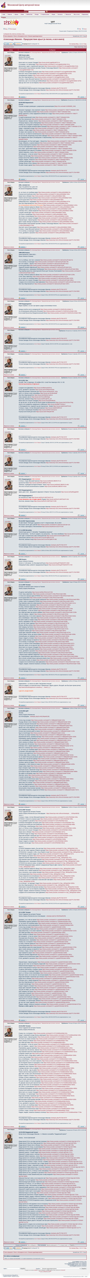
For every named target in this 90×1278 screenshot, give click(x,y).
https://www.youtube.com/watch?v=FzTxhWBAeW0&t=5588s (53, 1094)
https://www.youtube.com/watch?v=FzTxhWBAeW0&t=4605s (57, 1084)
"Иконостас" (68, 14)
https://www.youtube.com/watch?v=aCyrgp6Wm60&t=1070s (54, 73)
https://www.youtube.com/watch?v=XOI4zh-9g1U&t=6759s (64, 1187)
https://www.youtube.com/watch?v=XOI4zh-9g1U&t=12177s (63, 1227)
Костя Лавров (37, 93)
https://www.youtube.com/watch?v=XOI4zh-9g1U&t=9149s (61, 1209)
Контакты (60, 14)
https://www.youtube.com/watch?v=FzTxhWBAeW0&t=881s (48, 1042)
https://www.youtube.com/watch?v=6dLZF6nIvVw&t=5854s (57, 649)
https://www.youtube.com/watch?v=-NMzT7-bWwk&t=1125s (49, 119)
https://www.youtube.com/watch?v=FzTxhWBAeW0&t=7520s (51, 1110)
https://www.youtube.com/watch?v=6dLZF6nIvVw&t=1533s (53, 607)
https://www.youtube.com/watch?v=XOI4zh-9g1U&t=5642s (62, 1181)
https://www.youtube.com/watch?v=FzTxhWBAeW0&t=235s (63, 1035)
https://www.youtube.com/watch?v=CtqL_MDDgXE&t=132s (61, 848)
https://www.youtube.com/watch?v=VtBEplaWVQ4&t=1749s (54, 738)
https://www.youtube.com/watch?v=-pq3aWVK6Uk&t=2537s (47, 945)
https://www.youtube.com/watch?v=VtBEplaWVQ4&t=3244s (56, 755)
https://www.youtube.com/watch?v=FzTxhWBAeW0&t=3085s (56, 1068)
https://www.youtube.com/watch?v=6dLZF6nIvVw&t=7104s (63, 662)
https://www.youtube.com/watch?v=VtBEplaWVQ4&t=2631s (55, 749)
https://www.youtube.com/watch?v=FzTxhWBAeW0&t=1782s (49, 1053)
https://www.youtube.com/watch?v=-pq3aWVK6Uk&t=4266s (55, 962)
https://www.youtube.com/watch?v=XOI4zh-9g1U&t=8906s (63, 1207)
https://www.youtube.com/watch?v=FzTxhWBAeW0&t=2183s (54, 1059)
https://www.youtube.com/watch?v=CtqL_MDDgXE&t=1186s (61, 861)
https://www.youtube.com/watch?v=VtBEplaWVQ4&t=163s (48, 720)
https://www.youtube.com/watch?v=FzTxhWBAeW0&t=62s (50, 1033)
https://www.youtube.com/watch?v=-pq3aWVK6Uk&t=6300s (51, 982)
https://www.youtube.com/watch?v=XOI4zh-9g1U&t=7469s (53, 1192)
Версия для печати (9, 46)
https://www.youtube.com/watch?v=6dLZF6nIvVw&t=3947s (49, 630)
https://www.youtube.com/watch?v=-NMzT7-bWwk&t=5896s (48, 156)
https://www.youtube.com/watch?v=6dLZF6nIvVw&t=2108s (60, 612)
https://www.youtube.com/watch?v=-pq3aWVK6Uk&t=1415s (59, 930)
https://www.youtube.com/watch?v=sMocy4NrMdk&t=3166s (57, 229)
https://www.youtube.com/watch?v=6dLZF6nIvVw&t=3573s (50, 627)
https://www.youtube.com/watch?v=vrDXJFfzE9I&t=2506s (49, 839)
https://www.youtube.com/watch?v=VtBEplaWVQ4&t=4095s (57, 764)
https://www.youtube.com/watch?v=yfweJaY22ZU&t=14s (53, 524)
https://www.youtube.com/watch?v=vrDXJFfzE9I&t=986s (58, 824)
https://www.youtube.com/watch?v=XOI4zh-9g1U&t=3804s (56, 1169)
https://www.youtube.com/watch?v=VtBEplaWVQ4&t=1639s (59, 736)
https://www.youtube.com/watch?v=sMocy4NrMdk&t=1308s (57, 207)
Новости (10, 14)
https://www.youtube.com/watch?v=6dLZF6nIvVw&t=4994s (52, 641)
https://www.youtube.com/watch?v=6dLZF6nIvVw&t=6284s (55, 652)
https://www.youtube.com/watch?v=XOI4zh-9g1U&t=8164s (65, 1198)
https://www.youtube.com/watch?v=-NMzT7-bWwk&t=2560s (50, 130)
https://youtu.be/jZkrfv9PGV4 (53, 408)
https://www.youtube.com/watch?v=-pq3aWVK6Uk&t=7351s (48, 993)
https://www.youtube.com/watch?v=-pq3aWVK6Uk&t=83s (53, 919)
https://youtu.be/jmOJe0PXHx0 (62, 406)
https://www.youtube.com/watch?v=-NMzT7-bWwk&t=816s (52, 117)
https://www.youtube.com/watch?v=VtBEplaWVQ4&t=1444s (53, 735)
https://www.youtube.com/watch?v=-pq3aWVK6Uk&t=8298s (58, 1000)
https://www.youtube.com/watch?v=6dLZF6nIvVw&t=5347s (57, 645)
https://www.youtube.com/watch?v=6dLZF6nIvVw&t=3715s (51, 629)
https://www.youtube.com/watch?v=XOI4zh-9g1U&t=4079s (66, 1170)
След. (85, 43)
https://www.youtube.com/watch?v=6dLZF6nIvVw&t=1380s (53, 605)
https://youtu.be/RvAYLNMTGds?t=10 (42, 497)
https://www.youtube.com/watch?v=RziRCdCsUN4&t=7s (56, 309)
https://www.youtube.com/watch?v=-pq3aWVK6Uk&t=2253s (51, 941)
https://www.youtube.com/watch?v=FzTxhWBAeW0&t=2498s (61, 1062)
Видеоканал (85, 14)
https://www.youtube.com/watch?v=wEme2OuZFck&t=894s (61, 269)
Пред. (77, 43)
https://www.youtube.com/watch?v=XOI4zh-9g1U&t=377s (63, 1141)
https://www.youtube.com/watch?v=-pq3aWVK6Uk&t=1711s (51, 934)
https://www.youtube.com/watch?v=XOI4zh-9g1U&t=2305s (63, 1158)
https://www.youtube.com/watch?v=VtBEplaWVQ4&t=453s (53, 724)
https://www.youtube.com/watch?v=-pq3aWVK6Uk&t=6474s (49, 984)
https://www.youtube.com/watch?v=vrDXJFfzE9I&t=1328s (59, 828)
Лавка (22, 14)
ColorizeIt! (63, 1270)
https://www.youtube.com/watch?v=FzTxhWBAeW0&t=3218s (54, 1070)
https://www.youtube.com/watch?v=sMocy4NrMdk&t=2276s (56, 218)
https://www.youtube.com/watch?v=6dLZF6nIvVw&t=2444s (59, 616)
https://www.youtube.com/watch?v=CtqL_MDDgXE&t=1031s (59, 859)
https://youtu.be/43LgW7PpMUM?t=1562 (57, 563)
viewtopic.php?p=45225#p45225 (55, 916)
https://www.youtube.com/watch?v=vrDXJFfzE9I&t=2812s (48, 843)
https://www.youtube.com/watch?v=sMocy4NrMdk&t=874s (53, 201)
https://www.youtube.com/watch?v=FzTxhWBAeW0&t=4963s (59, 1088)
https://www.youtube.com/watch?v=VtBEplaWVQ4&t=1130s (57, 731)
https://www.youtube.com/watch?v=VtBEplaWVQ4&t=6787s (58, 788)
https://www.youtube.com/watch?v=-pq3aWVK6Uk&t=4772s (54, 967)
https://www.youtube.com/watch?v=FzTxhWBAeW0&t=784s (51, 1040)
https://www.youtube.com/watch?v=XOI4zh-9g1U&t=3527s (68, 1167)
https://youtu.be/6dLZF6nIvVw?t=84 (42, 592)
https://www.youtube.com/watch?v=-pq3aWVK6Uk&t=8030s (56, 998)
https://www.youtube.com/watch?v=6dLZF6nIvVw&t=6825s (67, 658)
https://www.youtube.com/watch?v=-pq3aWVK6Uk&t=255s (54, 921)
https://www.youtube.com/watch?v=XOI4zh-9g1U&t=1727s (55, 1152)
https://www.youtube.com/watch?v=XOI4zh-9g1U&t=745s (57, 1145)
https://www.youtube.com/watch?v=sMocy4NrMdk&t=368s (48, 196)
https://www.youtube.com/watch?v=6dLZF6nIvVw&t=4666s (51, 638)
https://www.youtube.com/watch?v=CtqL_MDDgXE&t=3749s (63, 890)
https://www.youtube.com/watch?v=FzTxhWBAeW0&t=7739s (64, 1112)
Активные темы (21, 34)
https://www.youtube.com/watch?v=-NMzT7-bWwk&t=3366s (65, 135)
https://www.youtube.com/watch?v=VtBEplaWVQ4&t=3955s (52, 762)
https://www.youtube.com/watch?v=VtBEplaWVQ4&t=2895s (52, 751)
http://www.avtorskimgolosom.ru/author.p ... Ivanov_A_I (35, 687)
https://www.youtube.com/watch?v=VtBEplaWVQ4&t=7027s (61, 790)
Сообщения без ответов (9, 34)
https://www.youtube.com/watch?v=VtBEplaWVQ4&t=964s (52, 729)
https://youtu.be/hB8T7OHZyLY (57, 404)
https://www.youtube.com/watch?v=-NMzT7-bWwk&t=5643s (55, 154)
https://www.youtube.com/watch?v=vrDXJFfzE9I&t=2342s (51, 837)
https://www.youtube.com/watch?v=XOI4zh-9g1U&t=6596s (59, 1185)
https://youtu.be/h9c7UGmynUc (48, 410)
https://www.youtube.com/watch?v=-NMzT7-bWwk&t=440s (54, 111)
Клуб (4, 14)
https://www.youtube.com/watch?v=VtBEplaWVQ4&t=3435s (60, 757)
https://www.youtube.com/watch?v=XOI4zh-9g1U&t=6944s (58, 1189)
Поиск (84, 29)
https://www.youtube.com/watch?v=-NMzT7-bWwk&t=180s (62, 110)
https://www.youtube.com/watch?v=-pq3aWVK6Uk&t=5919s (49, 978)
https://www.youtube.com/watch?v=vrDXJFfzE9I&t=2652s (51, 841)
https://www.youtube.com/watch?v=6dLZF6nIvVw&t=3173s (52, 623)
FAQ (79, 29)
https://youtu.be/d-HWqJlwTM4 (45, 411)
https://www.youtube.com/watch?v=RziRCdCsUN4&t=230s (60, 311)
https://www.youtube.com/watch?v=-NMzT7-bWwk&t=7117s (49, 165)
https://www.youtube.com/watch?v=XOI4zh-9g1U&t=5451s (53, 1180)
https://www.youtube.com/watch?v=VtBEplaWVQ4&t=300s (54, 722)
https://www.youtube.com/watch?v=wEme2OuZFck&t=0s (56, 260)
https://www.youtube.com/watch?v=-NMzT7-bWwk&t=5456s (51, 152)
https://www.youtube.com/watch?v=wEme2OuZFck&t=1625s (55, 278)
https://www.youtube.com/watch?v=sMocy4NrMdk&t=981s (51, 203)
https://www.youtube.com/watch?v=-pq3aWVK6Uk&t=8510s (52, 1002)
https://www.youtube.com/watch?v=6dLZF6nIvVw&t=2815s (55, 619)
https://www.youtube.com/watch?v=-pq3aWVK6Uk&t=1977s (51, 938)
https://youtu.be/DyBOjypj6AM (70, 492)
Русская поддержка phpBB (45, 1271)
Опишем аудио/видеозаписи (35, 36)
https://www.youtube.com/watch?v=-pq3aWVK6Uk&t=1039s (48, 927)
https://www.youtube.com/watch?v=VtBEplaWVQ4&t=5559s (49, 777)
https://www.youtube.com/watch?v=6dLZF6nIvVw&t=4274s (54, 632)
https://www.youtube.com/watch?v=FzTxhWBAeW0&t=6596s (53, 1103)
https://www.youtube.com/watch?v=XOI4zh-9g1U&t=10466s (61, 1218)
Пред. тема (77, 46)
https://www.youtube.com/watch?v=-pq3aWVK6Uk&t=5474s (66, 975)
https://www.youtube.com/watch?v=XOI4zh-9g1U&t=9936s (63, 1215)
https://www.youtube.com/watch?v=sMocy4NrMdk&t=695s (46, 199)
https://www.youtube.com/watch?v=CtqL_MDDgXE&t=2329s (57, 876)
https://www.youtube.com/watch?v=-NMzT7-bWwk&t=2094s (57, 124)
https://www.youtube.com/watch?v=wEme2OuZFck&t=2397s (51, 284)
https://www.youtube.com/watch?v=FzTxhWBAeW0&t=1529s (57, 1050)
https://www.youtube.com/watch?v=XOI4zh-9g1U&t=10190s (66, 1216)
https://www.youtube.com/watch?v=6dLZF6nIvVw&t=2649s (54, 618)
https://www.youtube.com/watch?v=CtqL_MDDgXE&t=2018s (59, 872)
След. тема (83, 46)
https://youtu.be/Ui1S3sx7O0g (64, 402)
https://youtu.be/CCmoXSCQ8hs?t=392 (45, 539)
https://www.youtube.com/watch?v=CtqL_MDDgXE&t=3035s (51, 885)
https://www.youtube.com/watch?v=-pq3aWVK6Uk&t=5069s (56, 971)
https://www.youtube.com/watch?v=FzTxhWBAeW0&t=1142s (51, 1046)
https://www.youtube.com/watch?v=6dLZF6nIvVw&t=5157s (57, 643)
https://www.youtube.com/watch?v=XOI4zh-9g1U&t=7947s (69, 1196)
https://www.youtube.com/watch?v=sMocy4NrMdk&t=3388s (56, 231)
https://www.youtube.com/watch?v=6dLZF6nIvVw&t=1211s (59, 603)
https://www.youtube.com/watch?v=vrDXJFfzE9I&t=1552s (55, 830)
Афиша (16, 14)
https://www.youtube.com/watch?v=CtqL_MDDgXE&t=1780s (56, 870)
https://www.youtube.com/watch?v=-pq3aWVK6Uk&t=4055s (52, 958)
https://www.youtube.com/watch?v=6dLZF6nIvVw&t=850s (63, 599)
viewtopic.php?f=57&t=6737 (59, 88)
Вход (5, 29)
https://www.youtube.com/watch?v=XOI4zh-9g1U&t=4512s (61, 1172)
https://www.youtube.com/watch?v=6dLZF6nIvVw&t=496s (57, 596)
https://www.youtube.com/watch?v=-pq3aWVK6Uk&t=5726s (62, 976)
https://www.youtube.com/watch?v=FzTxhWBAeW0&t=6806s (55, 1105)
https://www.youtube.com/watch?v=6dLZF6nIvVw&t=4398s (59, 634)
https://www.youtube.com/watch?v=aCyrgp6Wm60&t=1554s (51, 77)
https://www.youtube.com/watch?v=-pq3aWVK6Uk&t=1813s (55, 936)
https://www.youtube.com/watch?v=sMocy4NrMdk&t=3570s (52, 232)
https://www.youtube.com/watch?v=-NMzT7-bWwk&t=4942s (54, 148)
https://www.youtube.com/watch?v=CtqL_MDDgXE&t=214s (63, 850)
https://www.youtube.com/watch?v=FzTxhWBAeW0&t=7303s (56, 1108)
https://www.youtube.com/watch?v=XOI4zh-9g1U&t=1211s (55, 1148)
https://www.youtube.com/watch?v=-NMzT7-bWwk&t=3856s (64, 141)
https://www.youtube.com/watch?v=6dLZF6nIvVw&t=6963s (54, 660)
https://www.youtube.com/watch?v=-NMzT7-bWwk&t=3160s (59, 134)
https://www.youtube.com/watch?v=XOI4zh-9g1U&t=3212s (60, 1165)
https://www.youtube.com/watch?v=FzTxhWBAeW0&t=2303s (59, 1061)
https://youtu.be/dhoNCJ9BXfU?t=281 (40, 482)
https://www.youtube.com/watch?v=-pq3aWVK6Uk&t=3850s (56, 956)
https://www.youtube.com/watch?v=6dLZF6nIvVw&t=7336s (63, 663)
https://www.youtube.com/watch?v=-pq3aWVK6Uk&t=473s (55, 923)
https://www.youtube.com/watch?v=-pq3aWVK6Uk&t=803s (56, 925)
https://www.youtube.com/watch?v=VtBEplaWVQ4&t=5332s (45, 775)
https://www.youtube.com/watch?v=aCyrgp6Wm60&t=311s (53, 64)
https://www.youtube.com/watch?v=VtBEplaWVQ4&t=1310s (47, 733)
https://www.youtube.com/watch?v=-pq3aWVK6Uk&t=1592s (48, 932)
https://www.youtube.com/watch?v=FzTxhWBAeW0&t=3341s (55, 1072)
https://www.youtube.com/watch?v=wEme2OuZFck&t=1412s (50, 276)
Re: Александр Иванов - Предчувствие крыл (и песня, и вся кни (45, 52)
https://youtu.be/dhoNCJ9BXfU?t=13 (50, 481)
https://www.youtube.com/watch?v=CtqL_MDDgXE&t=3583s (62, 888)
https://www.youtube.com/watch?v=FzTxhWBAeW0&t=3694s (52, 1075)
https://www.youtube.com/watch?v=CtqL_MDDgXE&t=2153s (47, 874)
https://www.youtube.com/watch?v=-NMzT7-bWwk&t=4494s (54, 145)
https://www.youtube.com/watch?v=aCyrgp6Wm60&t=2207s (56, 82)
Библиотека (29, 14)
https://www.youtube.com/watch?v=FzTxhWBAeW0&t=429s (55, 1037)
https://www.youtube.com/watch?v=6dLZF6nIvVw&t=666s (46, 597)
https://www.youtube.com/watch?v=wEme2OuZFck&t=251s (51, 263)
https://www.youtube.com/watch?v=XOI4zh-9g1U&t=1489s (56, 1150)
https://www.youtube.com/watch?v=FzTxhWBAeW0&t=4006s (57, 1079)
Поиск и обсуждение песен (20, 36)
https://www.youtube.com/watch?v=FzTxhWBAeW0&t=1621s (59, 1051)
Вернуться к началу (9, 97)
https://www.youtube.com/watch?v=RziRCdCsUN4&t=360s (64, 313)
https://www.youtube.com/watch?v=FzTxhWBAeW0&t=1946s (58, 1055)
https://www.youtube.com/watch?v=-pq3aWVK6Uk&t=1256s (53, 929)
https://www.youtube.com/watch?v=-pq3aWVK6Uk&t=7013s (52, 989)
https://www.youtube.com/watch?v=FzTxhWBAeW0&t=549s (53, 1039)
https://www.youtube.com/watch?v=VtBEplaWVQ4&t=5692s (56, 779)
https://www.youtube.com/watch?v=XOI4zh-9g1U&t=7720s (61, 1194)
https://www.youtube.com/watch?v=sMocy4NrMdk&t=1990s (50, 214)
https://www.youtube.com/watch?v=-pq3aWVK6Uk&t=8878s (51, 1006)
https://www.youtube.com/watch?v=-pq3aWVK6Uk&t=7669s (49, 995)
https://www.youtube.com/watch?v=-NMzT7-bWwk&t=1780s (58, 123)
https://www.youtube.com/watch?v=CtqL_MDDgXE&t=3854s (63, 892)
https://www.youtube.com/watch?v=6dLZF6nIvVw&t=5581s (56, 647)
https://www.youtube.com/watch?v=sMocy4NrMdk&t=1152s (60, 205)
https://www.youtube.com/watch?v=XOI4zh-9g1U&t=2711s (65, 1161)
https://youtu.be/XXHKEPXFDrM (44, 389)
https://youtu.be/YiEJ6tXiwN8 (48, 393)
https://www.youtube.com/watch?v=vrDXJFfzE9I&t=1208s (52, 826)
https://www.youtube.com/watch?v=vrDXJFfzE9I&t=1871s (48, 832)
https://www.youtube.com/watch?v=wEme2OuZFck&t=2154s (63, 282)
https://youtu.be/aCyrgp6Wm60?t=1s (49, 62)
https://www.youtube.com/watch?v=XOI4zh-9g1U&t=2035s (57, 1156)
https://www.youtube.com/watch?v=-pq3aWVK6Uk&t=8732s (63, 1004)
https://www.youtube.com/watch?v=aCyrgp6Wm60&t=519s (61, 66)
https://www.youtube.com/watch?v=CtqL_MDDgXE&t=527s (57, 854)
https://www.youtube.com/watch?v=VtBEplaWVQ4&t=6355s (51, 784)
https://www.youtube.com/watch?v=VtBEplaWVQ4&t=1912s (53, 740)
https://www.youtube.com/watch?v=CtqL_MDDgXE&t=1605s (57, 868)
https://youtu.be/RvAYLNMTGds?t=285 (45, 501)
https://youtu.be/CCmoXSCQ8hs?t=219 (42, 537)
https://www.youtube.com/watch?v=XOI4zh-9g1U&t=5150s (63, 1178)
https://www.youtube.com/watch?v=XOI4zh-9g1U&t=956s (59, 1147)
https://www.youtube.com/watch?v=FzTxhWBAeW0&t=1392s (54, 1048)
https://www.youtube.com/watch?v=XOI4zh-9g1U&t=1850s (57, 1154)
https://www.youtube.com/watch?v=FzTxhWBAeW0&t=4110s (58, 1081)
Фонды (37, 14)
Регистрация (12, 29)
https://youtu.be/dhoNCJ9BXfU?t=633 (55, 486)
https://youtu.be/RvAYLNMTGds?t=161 (57, 499)
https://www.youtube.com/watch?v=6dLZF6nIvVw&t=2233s (51, 614)
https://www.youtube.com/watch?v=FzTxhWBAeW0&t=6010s (49, 1097)
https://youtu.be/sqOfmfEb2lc (47, 400)
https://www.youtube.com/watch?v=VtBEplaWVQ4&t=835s (52, 727)
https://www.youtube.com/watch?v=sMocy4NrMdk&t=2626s (56, 221)
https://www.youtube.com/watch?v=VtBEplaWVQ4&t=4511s (52, 768)
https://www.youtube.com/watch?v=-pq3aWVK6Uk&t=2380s (53, 943)
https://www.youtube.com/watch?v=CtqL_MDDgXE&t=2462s (55, 877)
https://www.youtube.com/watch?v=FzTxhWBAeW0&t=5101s (53, 1090)
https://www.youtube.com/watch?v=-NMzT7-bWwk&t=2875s (52, 132)
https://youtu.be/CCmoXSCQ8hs (73, 534)
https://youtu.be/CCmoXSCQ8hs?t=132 (58, 535)
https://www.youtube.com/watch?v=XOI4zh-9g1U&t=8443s (65, 1204)
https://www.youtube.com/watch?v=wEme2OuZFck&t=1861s (56, 280)
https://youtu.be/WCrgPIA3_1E (43, 399)
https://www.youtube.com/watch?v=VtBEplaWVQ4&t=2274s (56, 746)
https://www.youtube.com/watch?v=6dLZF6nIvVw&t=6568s (61, 656)
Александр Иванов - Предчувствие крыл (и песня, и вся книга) (33, 39)
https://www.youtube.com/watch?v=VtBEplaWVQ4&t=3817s (50, 760)
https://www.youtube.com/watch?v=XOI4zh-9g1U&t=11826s (59, 1226)
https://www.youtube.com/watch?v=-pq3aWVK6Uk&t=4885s (59, 969)
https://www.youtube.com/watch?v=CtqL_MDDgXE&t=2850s (57, 883)
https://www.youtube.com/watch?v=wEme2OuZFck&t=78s (51, 262)
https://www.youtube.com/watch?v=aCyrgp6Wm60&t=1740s (57, 79)
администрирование (45, 1272)
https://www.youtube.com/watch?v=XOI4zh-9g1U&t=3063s (66, 1163)
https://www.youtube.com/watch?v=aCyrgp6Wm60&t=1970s (64, 81)
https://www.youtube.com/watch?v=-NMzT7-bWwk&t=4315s (57, 143)
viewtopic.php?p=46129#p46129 (39, 716)
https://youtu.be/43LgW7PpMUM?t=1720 (60, 565)
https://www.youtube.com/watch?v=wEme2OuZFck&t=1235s (57, 274)
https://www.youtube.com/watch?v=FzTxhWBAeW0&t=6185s (58, 1099)
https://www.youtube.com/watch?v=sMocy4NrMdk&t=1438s (54, 209)
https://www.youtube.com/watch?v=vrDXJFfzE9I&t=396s (56, 819)
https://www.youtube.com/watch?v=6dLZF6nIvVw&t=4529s (52, 636)
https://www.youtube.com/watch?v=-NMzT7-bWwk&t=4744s (50, 146)
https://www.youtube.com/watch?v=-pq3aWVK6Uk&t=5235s (57, 973)
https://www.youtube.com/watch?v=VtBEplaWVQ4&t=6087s (50, 782)
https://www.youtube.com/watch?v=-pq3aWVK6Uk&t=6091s (56, 980)
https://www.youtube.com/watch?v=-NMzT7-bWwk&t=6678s (49, 161)
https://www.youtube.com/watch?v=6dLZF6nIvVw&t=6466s (57, 654)
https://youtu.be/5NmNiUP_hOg (48, 391)
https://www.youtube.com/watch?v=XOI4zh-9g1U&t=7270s (58, 1191)
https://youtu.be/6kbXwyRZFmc (43, 388)
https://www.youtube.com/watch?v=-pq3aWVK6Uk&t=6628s (51, 986)
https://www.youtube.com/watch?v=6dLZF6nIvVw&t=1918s (55, 610)
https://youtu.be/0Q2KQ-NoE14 (44, 395)
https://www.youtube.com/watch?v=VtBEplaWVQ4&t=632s (55, 725)
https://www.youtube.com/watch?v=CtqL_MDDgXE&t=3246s (61, 887)
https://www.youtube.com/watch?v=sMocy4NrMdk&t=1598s (56, 210)
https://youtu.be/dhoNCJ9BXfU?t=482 (58, 484)
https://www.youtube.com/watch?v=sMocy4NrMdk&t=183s (53, 194)
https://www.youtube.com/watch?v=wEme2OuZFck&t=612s (54, 267)
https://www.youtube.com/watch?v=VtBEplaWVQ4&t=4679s (56, 769)
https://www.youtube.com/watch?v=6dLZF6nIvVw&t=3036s (51, 621)
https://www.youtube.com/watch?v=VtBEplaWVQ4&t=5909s (52, 780)
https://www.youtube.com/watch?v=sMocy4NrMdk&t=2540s (55, 220)
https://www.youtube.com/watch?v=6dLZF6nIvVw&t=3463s (50, 625)
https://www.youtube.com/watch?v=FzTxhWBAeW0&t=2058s (48, 1057)
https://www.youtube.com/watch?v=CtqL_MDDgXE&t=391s (67, 852)
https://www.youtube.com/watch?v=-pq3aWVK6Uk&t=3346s (49, 952)
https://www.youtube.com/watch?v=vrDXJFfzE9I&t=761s (58, 822)
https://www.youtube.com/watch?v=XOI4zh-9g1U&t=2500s (60, 1159)
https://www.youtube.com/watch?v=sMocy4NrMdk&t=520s (55, 198)
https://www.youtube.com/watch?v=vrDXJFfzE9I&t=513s (51, 821)
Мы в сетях (77, 14)
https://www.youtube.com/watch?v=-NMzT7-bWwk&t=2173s (64, 126)
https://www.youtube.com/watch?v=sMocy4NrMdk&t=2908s (54, 227)
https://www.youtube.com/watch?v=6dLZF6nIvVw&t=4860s (56, 640)
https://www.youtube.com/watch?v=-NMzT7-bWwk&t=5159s (59, 150)
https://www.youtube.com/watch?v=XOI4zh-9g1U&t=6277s (58, 1183)
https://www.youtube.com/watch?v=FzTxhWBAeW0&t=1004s (55, 1044)
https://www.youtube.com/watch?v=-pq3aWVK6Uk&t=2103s (53, 940)
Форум (53, 14)
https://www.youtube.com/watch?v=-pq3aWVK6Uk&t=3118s (51, 951)
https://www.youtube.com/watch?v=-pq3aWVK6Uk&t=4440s (63, 964)
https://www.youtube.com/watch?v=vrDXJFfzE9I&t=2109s (55, 835)
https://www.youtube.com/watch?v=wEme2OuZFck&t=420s (47, 265)
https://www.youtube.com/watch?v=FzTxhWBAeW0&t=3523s (58, 1073)
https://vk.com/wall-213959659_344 (65, 106)
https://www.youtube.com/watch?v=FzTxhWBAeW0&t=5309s (56, 1092)
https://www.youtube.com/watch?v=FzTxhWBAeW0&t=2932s (51, 1066)
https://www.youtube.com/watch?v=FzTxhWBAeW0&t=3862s (53, 1077)
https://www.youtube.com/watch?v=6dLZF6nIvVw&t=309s (49, 594)
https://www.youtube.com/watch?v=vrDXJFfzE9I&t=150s (61, 817)
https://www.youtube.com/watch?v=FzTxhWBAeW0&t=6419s (52, 1101)
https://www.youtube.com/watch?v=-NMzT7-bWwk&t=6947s (54, 163)
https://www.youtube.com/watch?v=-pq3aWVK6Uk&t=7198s (50, 991)
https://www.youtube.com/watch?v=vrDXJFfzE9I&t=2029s (51, 833)
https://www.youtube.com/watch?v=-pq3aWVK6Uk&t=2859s (56, 949)
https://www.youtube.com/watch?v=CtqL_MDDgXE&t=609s (50, 855)
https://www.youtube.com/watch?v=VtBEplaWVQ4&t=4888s (60, 771)
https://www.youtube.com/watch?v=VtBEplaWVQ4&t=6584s (52, 786)
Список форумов (8, 36)
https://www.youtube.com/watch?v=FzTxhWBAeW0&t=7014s (49, 1107)
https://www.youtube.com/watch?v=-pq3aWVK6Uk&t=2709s (59, 947)
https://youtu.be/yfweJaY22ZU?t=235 (52, 526)
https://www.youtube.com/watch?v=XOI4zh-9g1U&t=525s (59, 1143)
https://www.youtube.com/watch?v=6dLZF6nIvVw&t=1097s (57, 601)
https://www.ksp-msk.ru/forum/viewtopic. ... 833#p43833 (62, 813)
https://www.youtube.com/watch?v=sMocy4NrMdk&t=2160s (51, 216)
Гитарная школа (45, 14)
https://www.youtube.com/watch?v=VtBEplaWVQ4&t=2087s (51, 742)
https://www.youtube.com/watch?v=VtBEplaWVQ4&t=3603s (55, 758)
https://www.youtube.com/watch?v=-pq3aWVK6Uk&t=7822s (53, 997)
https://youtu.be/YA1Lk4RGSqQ (41, 397)
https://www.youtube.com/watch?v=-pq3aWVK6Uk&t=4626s (50, 965)
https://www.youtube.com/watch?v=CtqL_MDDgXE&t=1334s (59, 863)
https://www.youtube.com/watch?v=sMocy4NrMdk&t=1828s (49, 212)
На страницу (72, 43)
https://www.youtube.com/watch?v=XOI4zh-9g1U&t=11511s (65, 1224)
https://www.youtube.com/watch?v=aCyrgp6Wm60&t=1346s (50, 75)
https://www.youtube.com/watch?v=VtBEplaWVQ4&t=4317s (48, 766)
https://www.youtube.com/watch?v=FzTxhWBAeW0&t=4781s (51, 1086)
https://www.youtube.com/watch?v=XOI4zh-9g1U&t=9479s (59, 1211)
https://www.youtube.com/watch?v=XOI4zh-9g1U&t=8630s (61, 1205)
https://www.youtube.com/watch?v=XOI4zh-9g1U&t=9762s (56, 1213)
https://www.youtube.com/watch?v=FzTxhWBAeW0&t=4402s (58, 1083)
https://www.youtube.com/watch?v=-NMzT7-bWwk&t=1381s (55, 121)
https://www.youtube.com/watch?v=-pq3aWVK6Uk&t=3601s (54, 954)
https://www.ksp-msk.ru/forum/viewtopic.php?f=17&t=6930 (63, 90)
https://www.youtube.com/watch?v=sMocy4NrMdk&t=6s (54, 192)
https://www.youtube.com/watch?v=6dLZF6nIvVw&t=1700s (56, 608)
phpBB (35, 1270)
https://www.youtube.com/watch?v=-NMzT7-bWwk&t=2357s (52, 128)
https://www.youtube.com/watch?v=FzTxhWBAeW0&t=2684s (51, 1064)
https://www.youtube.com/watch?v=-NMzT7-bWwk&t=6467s (52, 159)
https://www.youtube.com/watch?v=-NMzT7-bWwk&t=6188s (55, 157)
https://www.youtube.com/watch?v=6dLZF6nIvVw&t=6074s (52, 651)
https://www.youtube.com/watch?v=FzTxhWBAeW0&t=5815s (56, 1096)
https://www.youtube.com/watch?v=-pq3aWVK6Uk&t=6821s (54, 987)
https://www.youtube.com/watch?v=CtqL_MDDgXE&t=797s (54, 857)
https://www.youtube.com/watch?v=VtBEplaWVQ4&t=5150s (53, 773)
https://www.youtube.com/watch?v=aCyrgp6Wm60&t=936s (59, 71)
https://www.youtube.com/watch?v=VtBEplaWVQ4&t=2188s (51, 744)
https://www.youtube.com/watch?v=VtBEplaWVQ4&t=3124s (50, 753)
